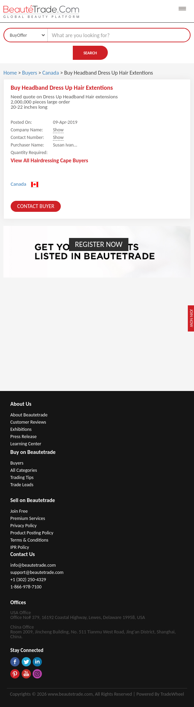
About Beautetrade (28, 415)
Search (90, 53)
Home (10, 72)
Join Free (19, 511)
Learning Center (25, 444)
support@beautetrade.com (37, 572)
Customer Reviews (28, 422)
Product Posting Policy (31, 533)
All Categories (23, 470)
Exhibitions (21, 429)
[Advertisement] (97, 339)
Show (58, 130)
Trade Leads (21, 485)
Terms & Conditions (29, 540)
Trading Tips (22, 477)
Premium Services (27, 518)
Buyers (29, 72)
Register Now (98, 244)
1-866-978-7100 (26, 587)
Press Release (23, 436)
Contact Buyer (35, 206)
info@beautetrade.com (33, 565)
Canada (51, 72)
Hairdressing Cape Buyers (59, 160)
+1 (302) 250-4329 (28, 580)
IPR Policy (19, 547)
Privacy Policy (23, 526)
